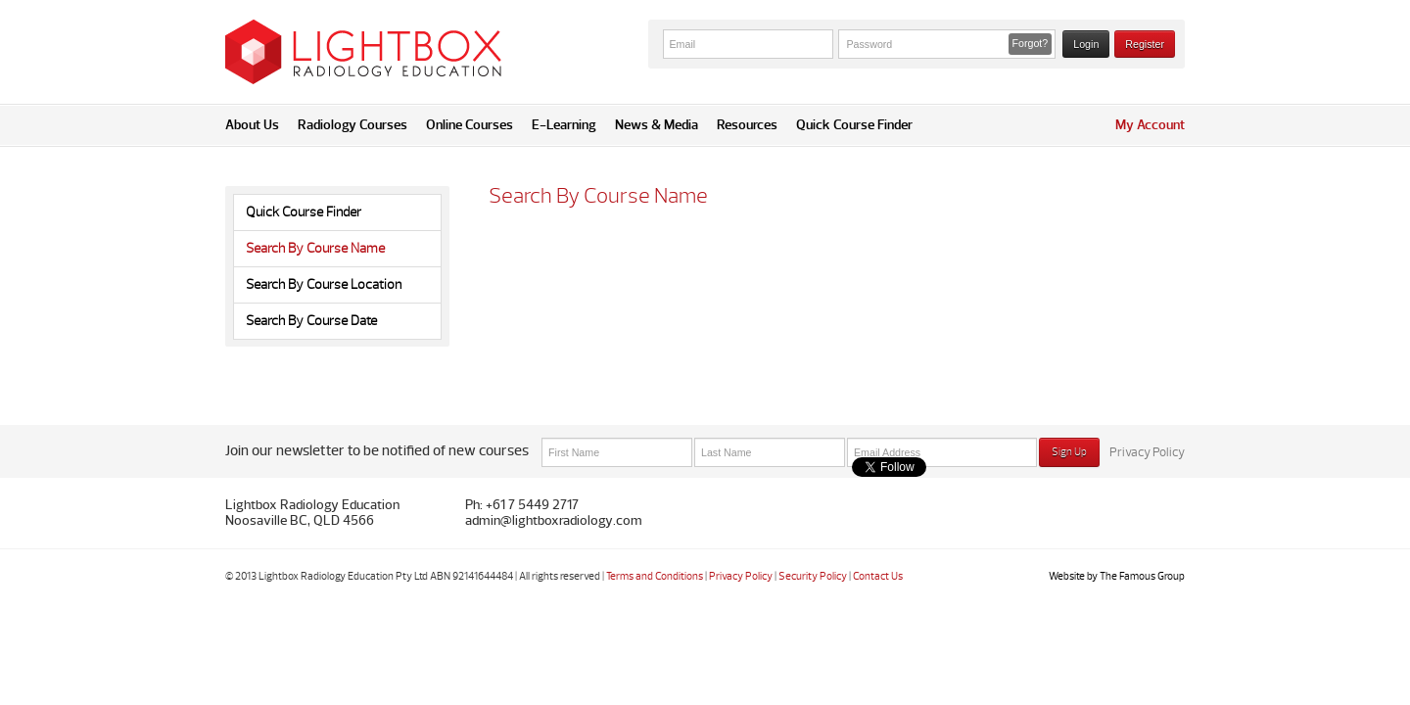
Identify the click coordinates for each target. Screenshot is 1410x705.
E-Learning (564, 125)
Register (1144, 44)
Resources (747, 125)
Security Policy (812, 576)
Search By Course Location (323, 284)
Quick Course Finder (854, 125)
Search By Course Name (315, 248)
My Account (1150, 125)
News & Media (656, 125)
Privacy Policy (1147, 452)
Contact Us (878, 576)
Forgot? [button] (1030, 43)
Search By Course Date (311, 320)
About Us (252, 125)
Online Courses (469, 125)
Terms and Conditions (654, 576)
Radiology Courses (352, 125)
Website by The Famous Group (1117, 576)
